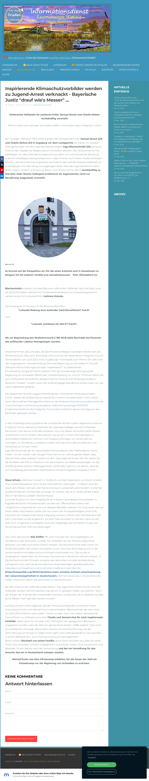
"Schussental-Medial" (86, 58)
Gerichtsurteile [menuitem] (131, 70)
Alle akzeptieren (101, 765)
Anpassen (92, 757)
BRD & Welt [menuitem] (50, 70)
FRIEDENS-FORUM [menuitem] (72, 70)
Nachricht (9, 713)
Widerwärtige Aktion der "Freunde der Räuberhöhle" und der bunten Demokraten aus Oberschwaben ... (129, 101)
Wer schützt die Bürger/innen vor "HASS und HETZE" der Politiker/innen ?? (127, 175)
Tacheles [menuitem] (92, 70)
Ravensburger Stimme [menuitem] (128, 65)
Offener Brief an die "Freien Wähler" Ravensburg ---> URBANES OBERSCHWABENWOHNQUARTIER (130, 163)
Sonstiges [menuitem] (110, 70)
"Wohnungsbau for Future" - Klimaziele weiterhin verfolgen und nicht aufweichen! (128, 114)
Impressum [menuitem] (62, 65)
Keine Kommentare (42, 104)
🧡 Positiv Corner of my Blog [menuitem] (92, 65)
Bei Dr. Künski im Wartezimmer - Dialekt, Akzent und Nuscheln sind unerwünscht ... (129, 126)
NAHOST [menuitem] (9, 70)
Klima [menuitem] (8, 75)
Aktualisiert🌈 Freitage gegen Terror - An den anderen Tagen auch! (128, 151)
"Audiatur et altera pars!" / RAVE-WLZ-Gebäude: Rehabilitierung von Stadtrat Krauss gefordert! (128, 139)
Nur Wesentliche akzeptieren (101, 772)
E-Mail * (8, 702)
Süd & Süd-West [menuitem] (28, 70)
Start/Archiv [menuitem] (12, 65)
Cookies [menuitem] (71, 754)
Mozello (18, 761)
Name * (8, 691)
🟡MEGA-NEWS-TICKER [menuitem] (37, 65)
